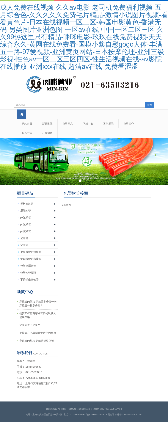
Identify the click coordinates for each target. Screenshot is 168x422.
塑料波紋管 (26, 203)
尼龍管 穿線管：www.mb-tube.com (125, 414)
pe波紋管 (25, 217)
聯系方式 (27, 132)
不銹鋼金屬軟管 (29, 279)
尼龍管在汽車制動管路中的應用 (37, 332)
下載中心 (88, 123)
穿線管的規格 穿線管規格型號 (36, 340)
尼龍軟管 (25, 210)
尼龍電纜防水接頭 (30, 251)
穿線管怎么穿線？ (29, 325)
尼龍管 (24, 238)
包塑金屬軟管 (28, 265)
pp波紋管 (25, 224)
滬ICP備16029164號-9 (111, 409)
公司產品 (67, 123)
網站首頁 (27, 123)
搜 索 (149, 104)
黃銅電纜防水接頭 (30, 258)
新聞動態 (47, 123)
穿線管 (24, 245)
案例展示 (108, 123)
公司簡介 (128, 123)
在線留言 (47, 132)
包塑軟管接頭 (28, 272)
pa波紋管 (25, 231)
